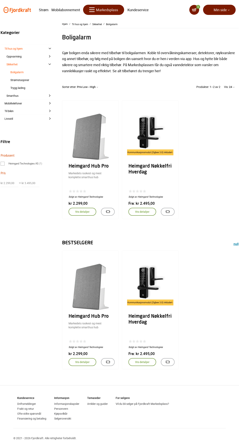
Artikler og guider (97, 404)
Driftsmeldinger (26, 404)
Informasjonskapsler (66, 404)
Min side (220, 9)
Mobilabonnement (65, 9)
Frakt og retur (25, 409)
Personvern (61, 409)
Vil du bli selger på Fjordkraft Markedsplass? (142, 404)
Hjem (65, 24)
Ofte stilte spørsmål (29, 413)
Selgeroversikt (62, 418)
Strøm (44, 9)
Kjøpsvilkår (61, 413)
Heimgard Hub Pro (89, 166)
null (236, 244)
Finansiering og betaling (31, 418)
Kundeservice (138, 9)
